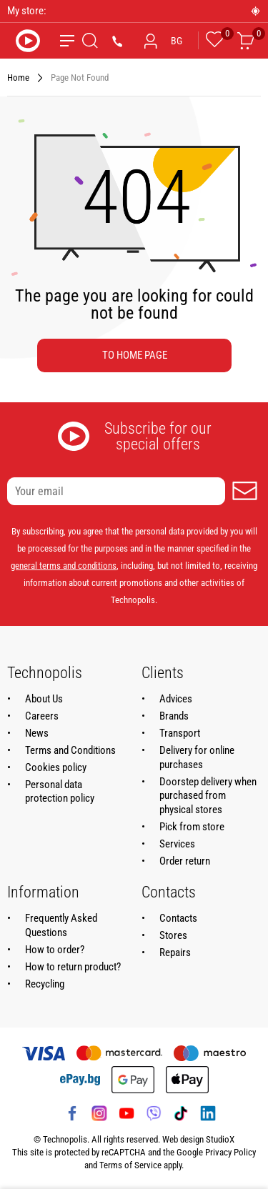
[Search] (90, 40)
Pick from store (191, 826)
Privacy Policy (230, 1152)
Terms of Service (130, 1165)
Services (177, 843)
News (37, 733)
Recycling (44, 983)
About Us (44, 698)
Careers (42, 716)
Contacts (178, 918)
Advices (175, 698)
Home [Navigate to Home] (18, 77)
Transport (179, 733)
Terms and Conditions (70, 750)
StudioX (220, 1139)
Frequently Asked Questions (61, 925)
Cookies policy (55, 767)
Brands (174, 716)
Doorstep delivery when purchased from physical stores (208, 796)
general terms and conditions (63, 565)
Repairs (175, 952)
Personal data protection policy (59, 791)
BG (176, 40)
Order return (184, 861)
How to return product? (73, 966)
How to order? (54, 949)
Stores (173, 935)
